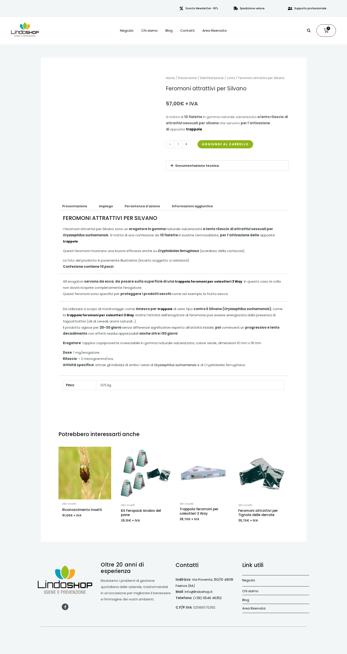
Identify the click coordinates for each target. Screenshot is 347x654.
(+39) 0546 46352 (208, 598)
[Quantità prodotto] (178, 144)
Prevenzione (187, 78)
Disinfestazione (212, 78)
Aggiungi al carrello (228, 144)
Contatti (187, 30)
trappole (165, 309)
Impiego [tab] (107, 206)
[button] (308, 30)
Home (170, 78)
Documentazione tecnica (197, 165)
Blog (169, 30)
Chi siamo (149, 30)
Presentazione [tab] (75, 206)
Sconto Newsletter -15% (202, 8)
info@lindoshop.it (199, 592)
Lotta (231, 78)
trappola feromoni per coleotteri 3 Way (210, 281)
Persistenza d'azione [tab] (145, 206)
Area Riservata (214, 30)
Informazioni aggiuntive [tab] (197, 206)
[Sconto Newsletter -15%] (181, 8)
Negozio (127, 30)
